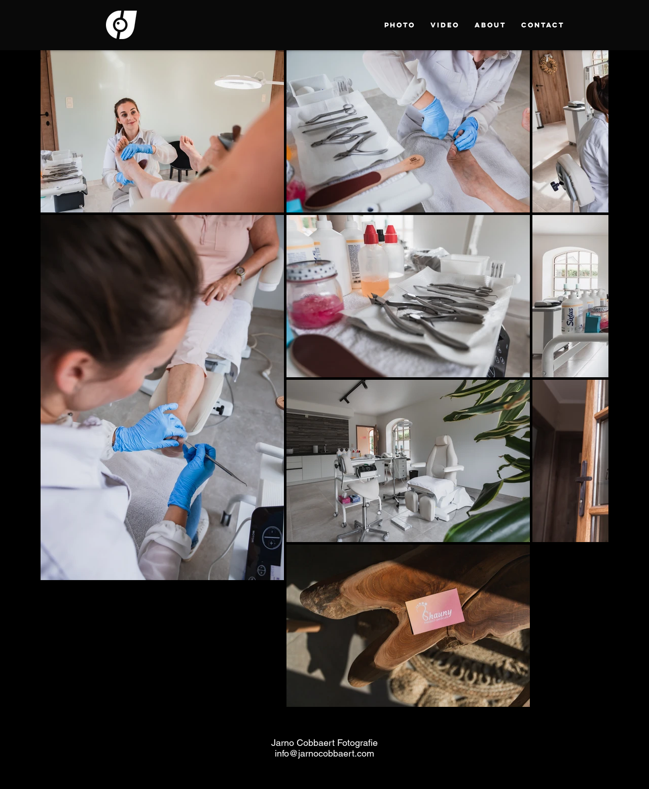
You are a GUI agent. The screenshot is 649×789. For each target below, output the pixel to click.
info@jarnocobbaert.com (324, 753)
